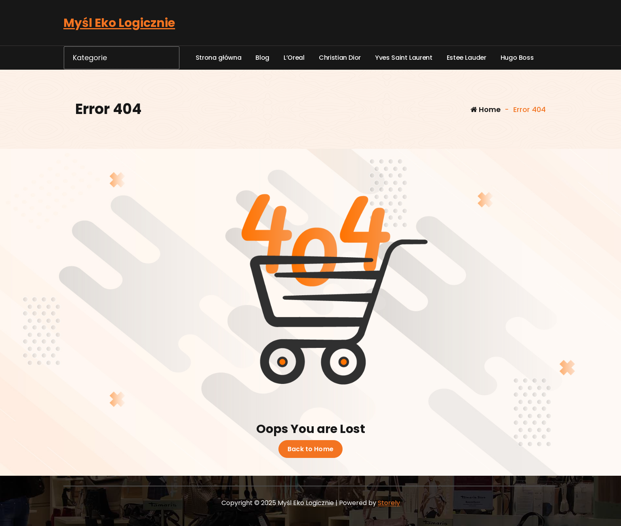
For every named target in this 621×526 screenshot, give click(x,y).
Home (486, 109)
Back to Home (310, 449)
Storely (389, 502)
